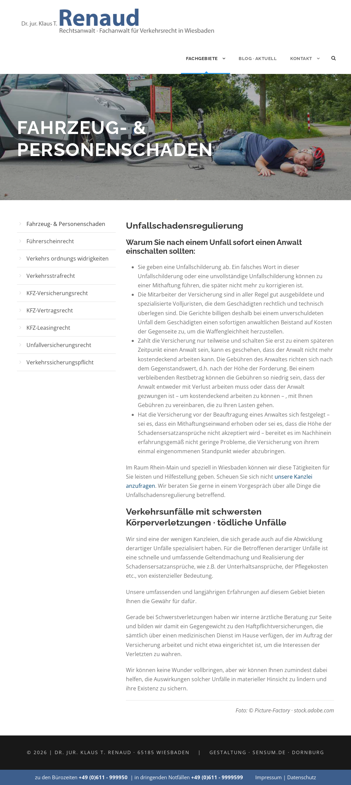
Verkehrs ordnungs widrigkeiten (67, 258)
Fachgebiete (202, 58)
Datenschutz (301, 777)
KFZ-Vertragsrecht (49, 310)
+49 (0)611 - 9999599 (217, 777)
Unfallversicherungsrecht (58, 345)
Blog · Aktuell (258, 58)
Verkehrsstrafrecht (50, 276)
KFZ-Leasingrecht (48, 327)
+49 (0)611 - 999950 (103, 777)
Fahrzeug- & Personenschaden (65, 224)
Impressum (268, 777)
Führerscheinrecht (50, 241)
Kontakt (301, 58)
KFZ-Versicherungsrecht (57, 293)
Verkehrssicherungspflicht (60, 362)
